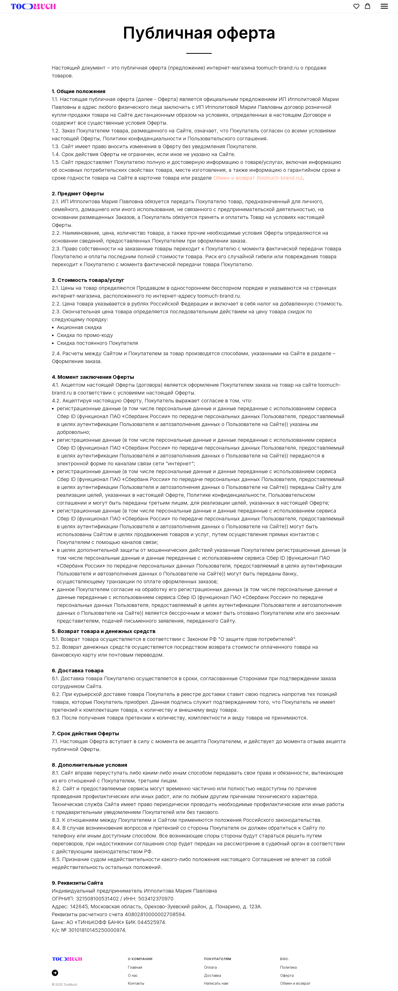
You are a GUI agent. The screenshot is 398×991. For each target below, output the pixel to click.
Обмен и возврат (295, 983)
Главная (135, 967)
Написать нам (216, 983)
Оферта (287, 975)
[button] (356, 6)
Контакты (136, 983)
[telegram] (55, 973)
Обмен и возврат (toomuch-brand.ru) (258, 178)
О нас (133, 975)
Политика (288, 967)
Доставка (212, 975)
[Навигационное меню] (384, 6)
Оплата (210, 967)
